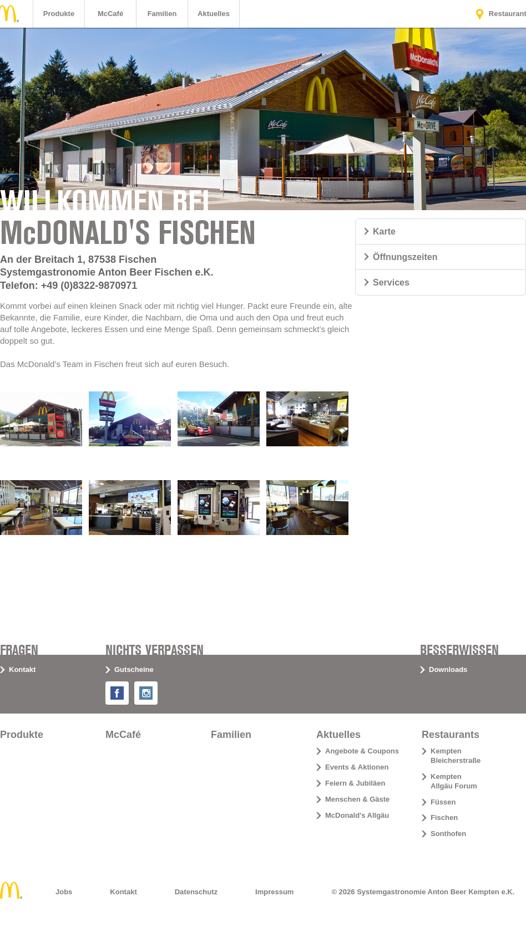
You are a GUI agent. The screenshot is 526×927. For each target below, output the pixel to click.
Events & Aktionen (356, 767)
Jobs (63, 892)
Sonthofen (448, 833)
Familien (162, 13)
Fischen (444, 817)
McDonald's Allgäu (357, 815)
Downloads (448, 669)
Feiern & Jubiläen (355, 783)
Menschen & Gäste (357, 799)
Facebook (126, 690)
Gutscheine (134, 669)
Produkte (58, 13)
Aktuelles (214, 13)
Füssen (443, 802)
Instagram (155, 690)
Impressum (274, 892)
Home (11, 890)
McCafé (110, 13)
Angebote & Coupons (362, 751)
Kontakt (22, 669)
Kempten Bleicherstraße (456, 756)
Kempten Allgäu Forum (454, 781)
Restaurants (450, 734)
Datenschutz (196, 892)
